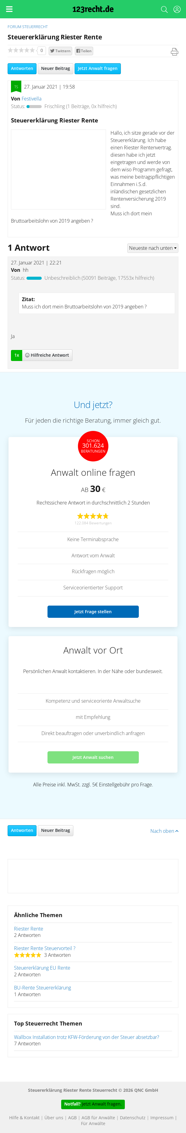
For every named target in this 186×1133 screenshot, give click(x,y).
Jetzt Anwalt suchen (93, 757)
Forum (14, 27)
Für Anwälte (93, 1124)
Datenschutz (133, 1118)
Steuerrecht (35, 27)
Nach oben (164, 831)
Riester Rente (28, 929)
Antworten (22, 69)
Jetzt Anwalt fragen (98, 69)
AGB (72, 1118)
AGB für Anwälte (98, 1118)
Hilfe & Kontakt (24, 1118)
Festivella (31, 99)
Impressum (162, 1118)
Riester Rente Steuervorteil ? (44, 948)
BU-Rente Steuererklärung (42, 987)
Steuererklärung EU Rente (42, 968)
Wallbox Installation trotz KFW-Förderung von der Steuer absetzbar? (86, 1037)
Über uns (53, 1118)
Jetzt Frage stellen (92, 611)
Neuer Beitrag (55, 69)
